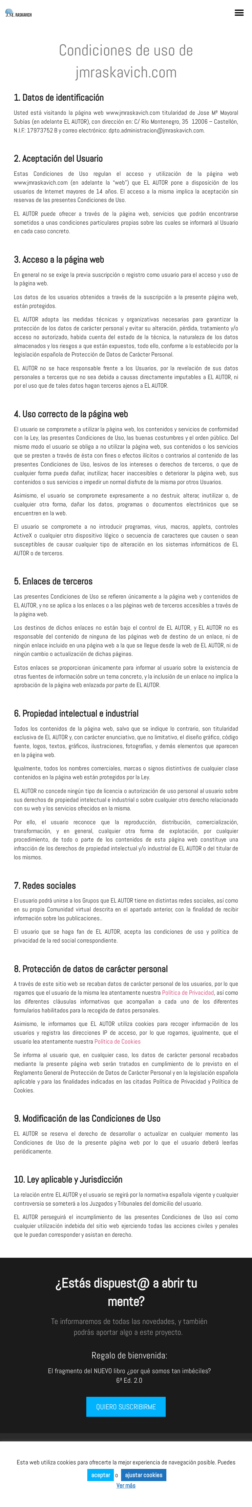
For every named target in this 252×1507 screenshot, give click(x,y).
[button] (239, 12)
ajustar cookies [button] (143, 1475)
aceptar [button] (100, 1475)
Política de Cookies (117, 1041)
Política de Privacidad (188, 992)
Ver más (126, 1485)
